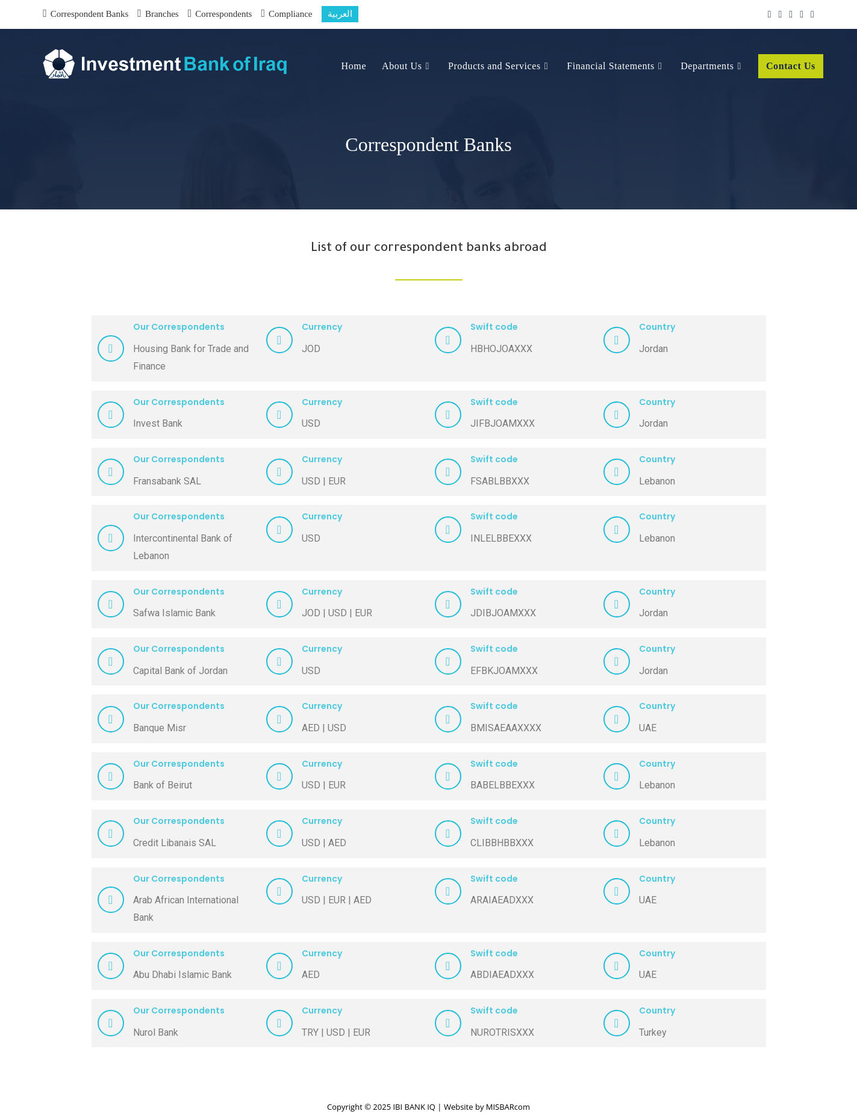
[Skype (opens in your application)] (810, 14)
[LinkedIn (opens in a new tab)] (801, 14)
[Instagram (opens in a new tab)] (790, 14)
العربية (340, 14)
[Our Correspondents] (111, 348)
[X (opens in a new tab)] (769, 14)
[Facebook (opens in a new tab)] (779, 14)
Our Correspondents (179, 327)
